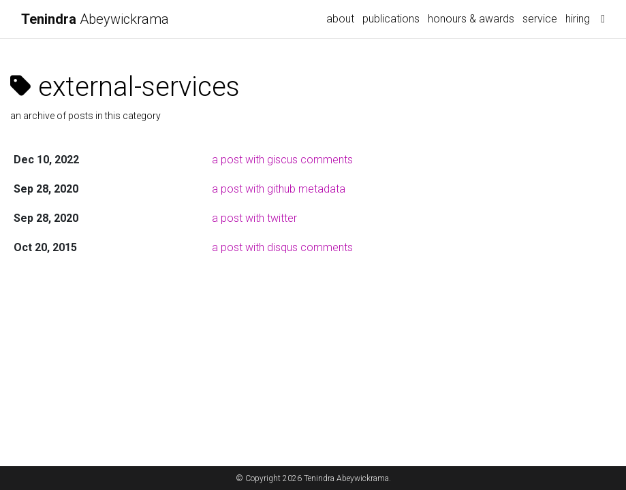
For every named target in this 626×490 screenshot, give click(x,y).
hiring (577, 18)
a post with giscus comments (282, 159)
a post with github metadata (278, 188)
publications (391, 18)
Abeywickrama (95, 19)
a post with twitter (254, 218)
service (539, 18)
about (340, 18)
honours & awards (471, 18)
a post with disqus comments (282, 247)
